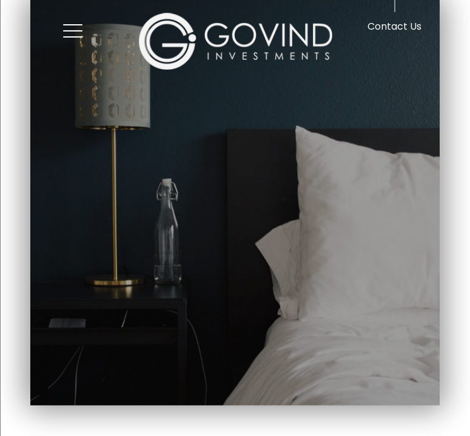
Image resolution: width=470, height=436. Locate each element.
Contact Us (394, 26)
